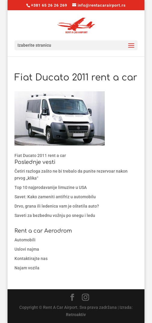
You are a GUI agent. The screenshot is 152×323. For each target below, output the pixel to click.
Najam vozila (26, 267)
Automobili (25, 239)
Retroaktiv (76, 314)
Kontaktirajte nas (31, 258)
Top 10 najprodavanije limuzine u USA (50, 187)
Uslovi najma (26, 249)
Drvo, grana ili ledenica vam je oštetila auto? (56, 206)
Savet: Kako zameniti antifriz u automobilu (55, 196)
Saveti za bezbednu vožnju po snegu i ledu (54, 215)
